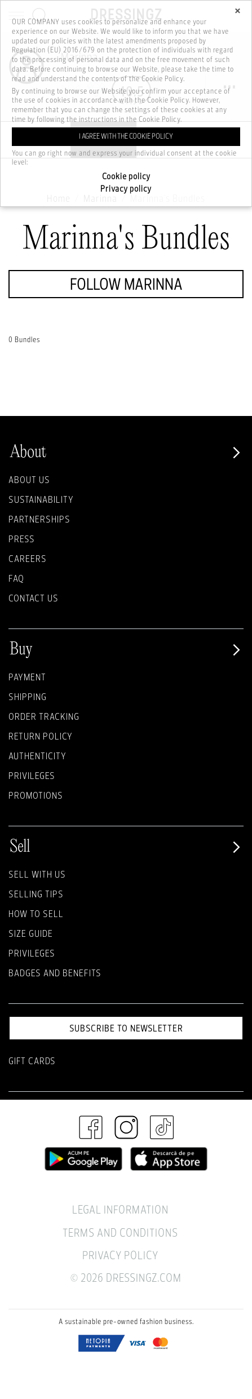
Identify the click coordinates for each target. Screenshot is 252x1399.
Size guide (30, 933)
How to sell (36, 913)
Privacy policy (126, 188)
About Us (29, 479)
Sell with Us (37, 874)
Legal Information (120, 1209)
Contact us (33, 598)
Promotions (35, 795)
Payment (27, 677)
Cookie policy (126, 176)
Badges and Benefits (54, 973)
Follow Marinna (126, 283)
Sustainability (41, 499)
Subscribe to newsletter (126, 1028)
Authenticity (37, 756)
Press (21, 538)
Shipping (27, 696)
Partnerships (39, 519)
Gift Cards (32, 1060)
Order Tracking (43, 716)
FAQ (16, 578)
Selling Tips (36, 894)
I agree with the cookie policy (126, 136)
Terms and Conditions (120, 1232)
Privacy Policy (120, 1255)
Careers (27, 558)
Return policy (40, 736)
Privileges (31, 775)
